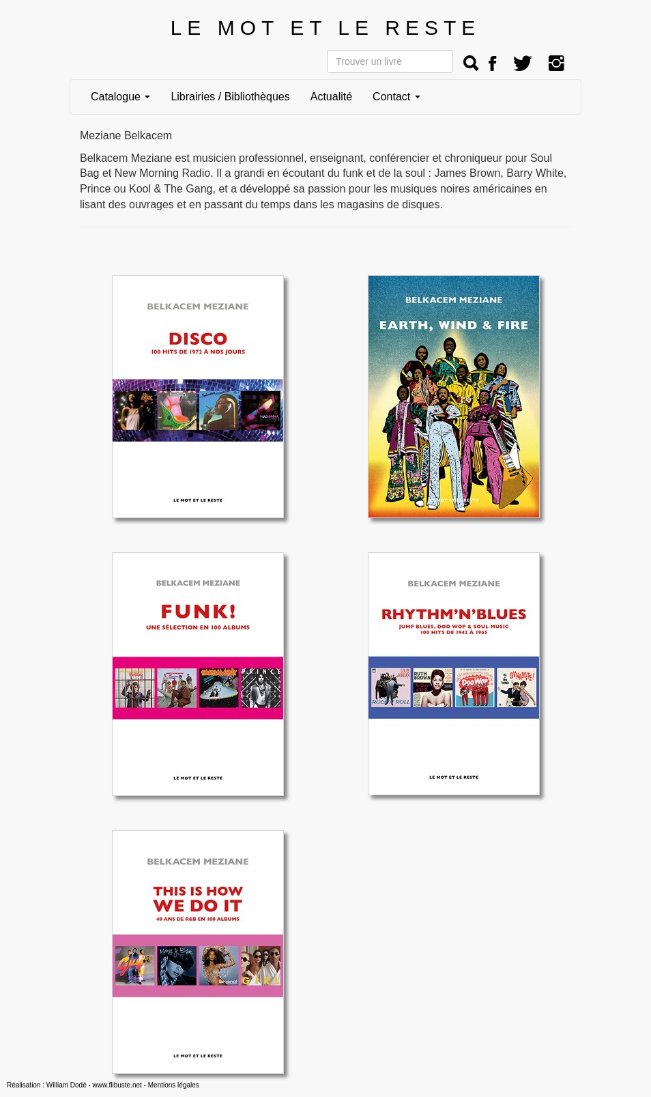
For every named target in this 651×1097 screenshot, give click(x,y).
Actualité (331, 96)
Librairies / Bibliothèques (230, 96)
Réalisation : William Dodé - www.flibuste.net (74, 1085)
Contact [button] (396, 96)
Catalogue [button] (120, 96)
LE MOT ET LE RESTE (326, 27)
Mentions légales (173, 1085)
